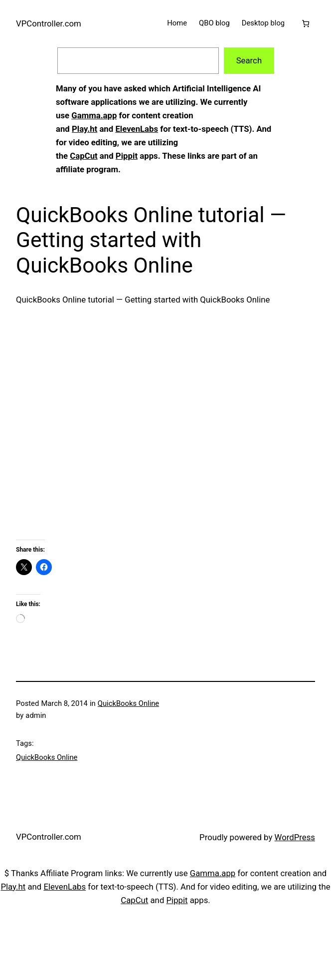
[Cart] (306, 23)
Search (249, 60)
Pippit (127, 156)
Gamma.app (94, 115)
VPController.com (48, 23)
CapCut (83, 156)
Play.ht (84, 129)
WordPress (295, 837)
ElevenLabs (136, 129)
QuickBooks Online (128, 703)
